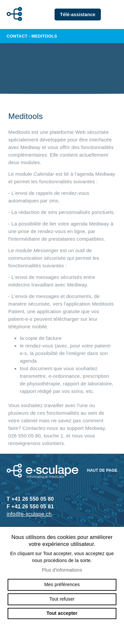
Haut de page (102, 470)
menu (114, 14)
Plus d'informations (62, 570)
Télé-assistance (77, 14)
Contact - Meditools (62, 36)
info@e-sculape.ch (29, 514)
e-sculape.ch (12, 14)
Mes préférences (62, 584)
